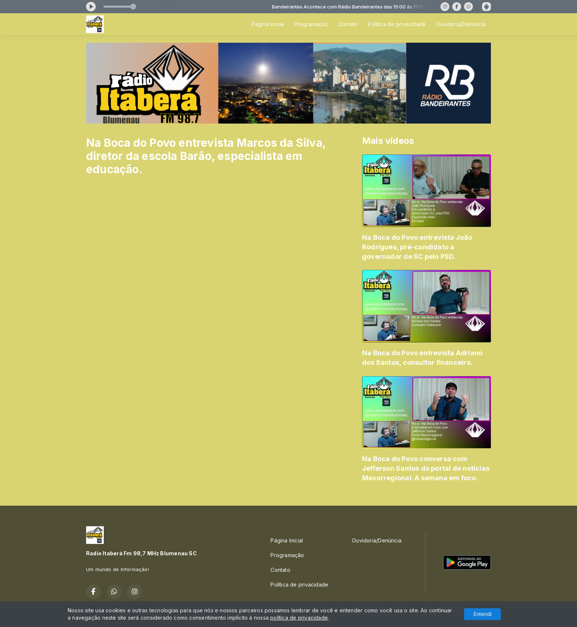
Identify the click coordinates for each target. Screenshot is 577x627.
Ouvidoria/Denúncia (461, 24)
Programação (311, 24)
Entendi (483, 614)
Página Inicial (268, 24)
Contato (348, 24)
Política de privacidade (397, 24)
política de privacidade (299, 617)
